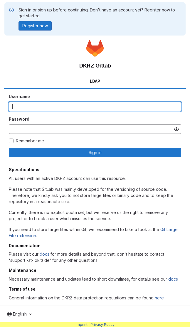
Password (19, 119)
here (159, 297)
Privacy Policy (102, 324)
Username (19, 96)
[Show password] (176, 129)
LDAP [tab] (95, 81)
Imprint (82, 324)
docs (44, 254)
